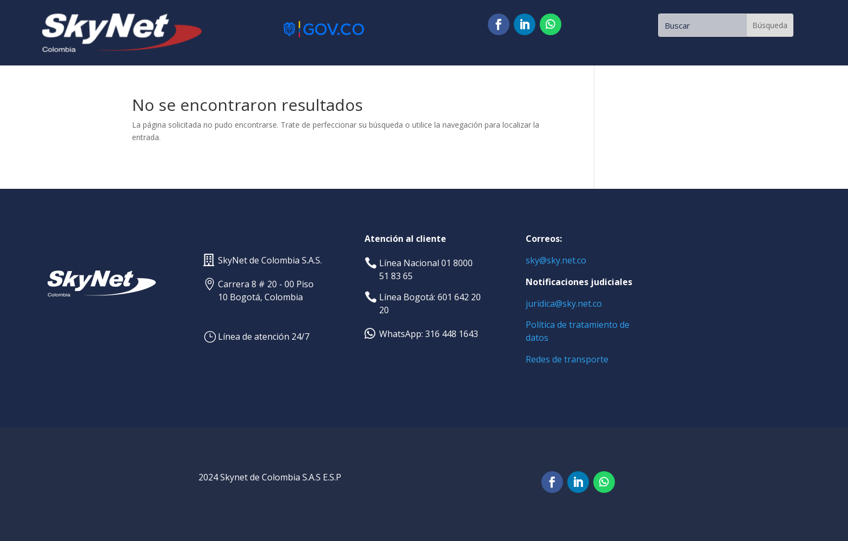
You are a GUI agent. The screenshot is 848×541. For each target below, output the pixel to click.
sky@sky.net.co (556, 260)
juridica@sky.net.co (564, 303)
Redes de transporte (567, 359)
